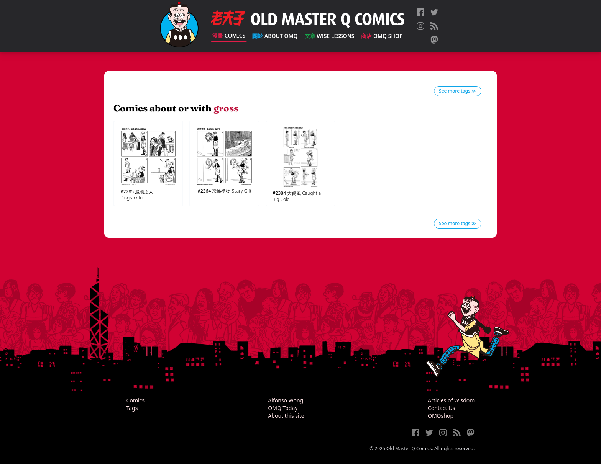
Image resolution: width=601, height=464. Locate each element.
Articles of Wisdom (451, 400)
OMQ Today (282, 408)
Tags (132, 408)
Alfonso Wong (285, 400)
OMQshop (440, 415)
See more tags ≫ (457, 91)
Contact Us (441, 408)
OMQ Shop (381, 35)
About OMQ (274, 35)
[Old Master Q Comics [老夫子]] (179, 26)
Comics (228, 35)
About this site (286, 415)
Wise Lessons (330, 35)
